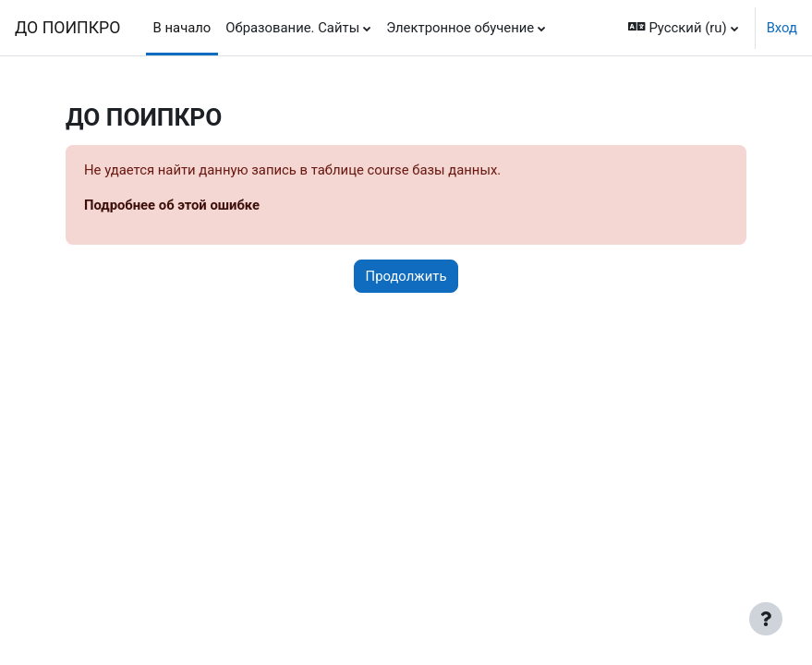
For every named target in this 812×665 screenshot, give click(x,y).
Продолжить (406, 276)
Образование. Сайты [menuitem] (292, 27)
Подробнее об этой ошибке (172, 205)
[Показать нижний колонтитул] (765, 618)
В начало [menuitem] (182, 27)
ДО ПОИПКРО (67, 27)
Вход (782, 27)
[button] (683, 27)
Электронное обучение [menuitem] (460, 27)
